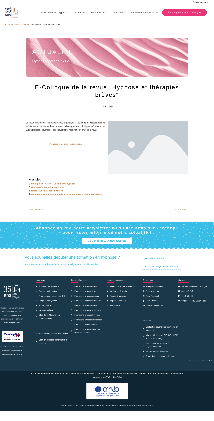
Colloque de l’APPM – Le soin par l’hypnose (54, 191)
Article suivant (181, 217)
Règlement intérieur (103, 414)
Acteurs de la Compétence (82, 382)
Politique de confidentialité (87, 414)
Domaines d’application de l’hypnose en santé (127, 414)
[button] (184, 15)
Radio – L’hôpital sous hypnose (47, 198)
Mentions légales (66, 414)
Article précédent (34, 217)
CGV (75, 414)
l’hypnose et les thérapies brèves (48, 194)
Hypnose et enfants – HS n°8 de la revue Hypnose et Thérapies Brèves (68, 201)
